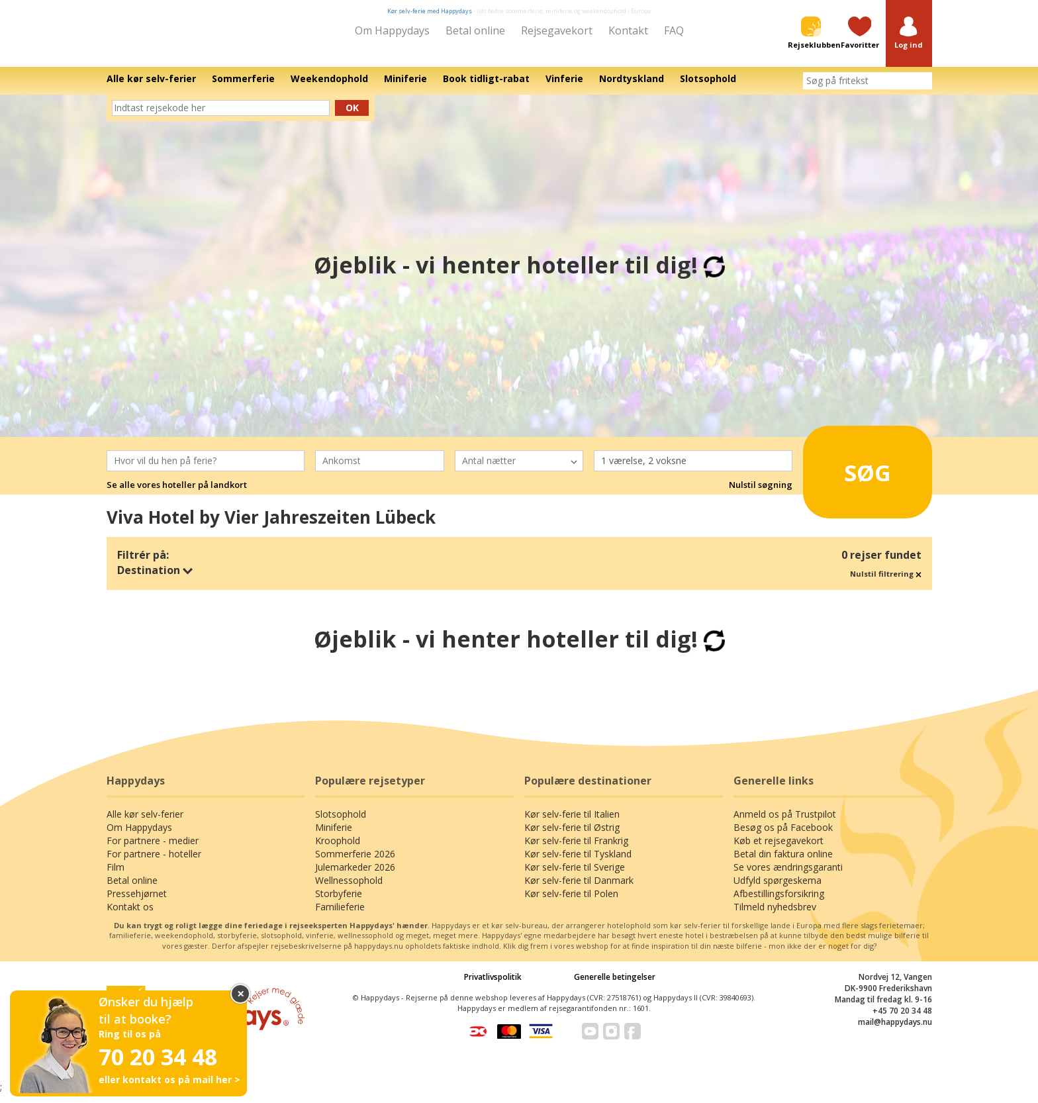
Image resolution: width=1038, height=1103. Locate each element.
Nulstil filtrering (885, 583)
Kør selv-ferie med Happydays (429, 11)
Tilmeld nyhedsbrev (774, 916)
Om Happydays (392, 30)
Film (115, 876)
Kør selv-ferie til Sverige (574, 876)
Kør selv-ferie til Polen (571, 902)
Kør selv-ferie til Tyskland (578, 863)
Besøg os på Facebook (783, 836)
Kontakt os (130, 916)
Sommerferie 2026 (355, 863)
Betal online (475, 30)
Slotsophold (340, 823)
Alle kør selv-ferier (145, 823)
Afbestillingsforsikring (778, 902)
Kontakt (628, 30)
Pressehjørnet (137, 902)
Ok (352, 117)
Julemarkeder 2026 (355, 876)
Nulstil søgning (760, 495)
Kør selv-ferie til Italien (572, 823)
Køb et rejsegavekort (778, 849)
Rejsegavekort (556, 30)
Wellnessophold (349, 889)
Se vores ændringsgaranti (788, 876)
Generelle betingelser (614, 986)
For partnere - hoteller (154, 863)
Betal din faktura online (783, 863)
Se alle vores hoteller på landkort (177, 495)
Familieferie (340, 916)
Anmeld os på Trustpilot (784, 823)
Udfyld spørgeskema (777, 889)
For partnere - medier (153, 849)
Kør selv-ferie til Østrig (572, 836)
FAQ (674, 30)
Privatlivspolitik (493, 986)
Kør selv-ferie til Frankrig (576, 849)
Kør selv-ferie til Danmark (579, 889)
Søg (849, 476)
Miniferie (333, 836)
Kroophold (337, 849)
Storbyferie (338, 902)
